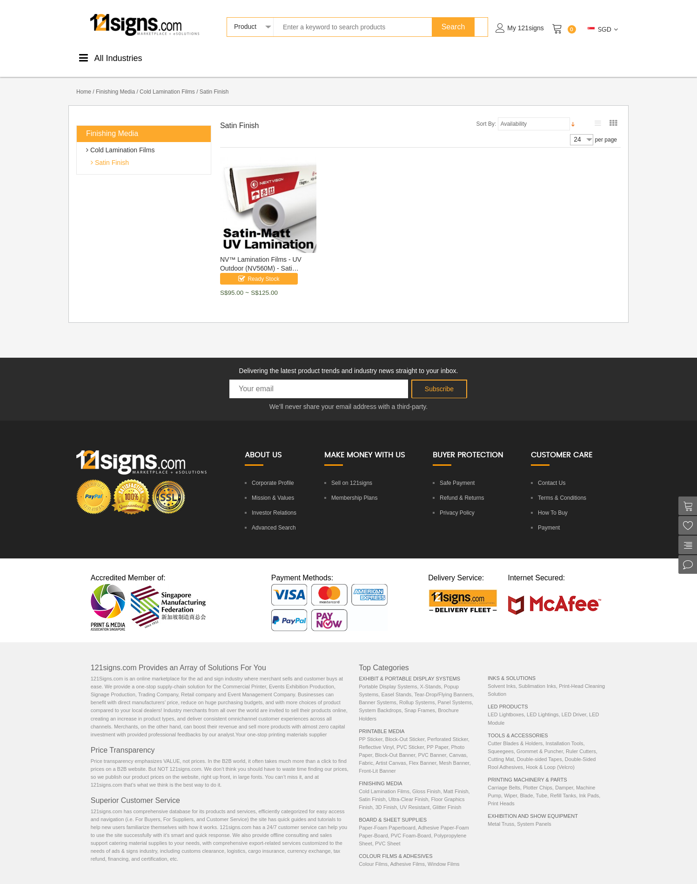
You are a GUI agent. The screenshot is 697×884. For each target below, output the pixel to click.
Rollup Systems (417, 692)
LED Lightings (543, 704)
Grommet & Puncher (539, 741)
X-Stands (430, 677)
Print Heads (501, 793)
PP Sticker (370, 729)
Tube (541, 786)
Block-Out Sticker (404, 729)
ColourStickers (270, 57)
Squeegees (501, 741)
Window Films (443, 854)
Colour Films (373, 854)
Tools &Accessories (400, 57)
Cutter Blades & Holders (515, 733)
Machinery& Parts (535, 57)
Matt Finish (456, 781)
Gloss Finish (426, 781)
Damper (564, 778)
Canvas (457, 745)
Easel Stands (396, 684)
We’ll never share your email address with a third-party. (348, 397)
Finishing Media (115, 82)
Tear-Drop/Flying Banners (443, 684)
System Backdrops (380, 700)
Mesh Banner (454, 753)
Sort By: (486, 114)
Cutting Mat (501, 749)
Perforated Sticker (447, 729)
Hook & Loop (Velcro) (550, 757)
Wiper (510, 786)
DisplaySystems (354, 57)
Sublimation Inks (537, 676)
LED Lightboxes (506, 704)
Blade (526, 786)
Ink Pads (589, 786)
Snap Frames (419, 700)
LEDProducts (490, 57)
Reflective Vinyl (376, 737)
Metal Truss (501, 814)
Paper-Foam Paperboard (387, 818)
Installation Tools (564, 733)
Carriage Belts (504, 778)
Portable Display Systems (388, 677)
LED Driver (574, 704)
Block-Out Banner (395, 745)
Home (83, 82)
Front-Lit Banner (377, 761)
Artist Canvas (390, 753)
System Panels (534, 814)
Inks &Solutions (447, 57)
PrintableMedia (185, 57)
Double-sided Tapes (539, 749)
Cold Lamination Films (167, 82)
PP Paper (437, 737)
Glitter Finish (447, 797)
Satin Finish (111, 152)
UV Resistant (414, 797)
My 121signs (525, 28)
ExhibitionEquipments (582, 57)
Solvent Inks (502, 676)
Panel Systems (455, 692)
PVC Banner (432, 745)
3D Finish (386, 797)
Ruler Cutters (581, 741)
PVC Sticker (410, 737)
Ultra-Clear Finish (409, 789)
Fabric (366, 753)
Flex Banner (422, 753)
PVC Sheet (387, 833)
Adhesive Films (407, 854)
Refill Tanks (563, 786)
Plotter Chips (537, 778)
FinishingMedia (228, 57)
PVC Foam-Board (411, 826)
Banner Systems (377, 692)
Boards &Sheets (311, 57)
